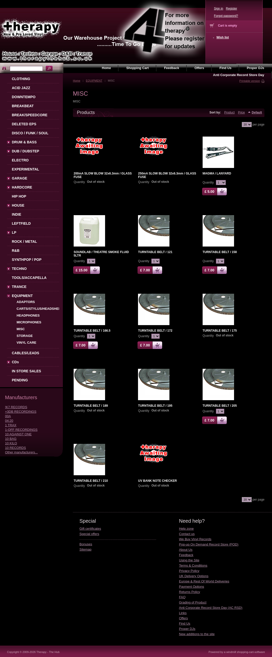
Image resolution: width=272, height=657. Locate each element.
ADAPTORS (26, 302)
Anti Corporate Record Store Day (238, 75)
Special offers (89, 534)
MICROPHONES (29, 322)
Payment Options (191, 586)
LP (14, 232)
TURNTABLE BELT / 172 (155, 330)
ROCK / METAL (24, 242)
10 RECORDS (15, 448)
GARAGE (19, 178)
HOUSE (18, 205)
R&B (15, 251)
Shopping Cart (137, 68)
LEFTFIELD (21, 223)
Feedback (186, 555)
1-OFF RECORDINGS (21, 430)
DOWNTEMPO (23, 97)
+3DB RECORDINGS (20, 411)
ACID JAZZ (21, 88)
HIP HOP (19, 196)
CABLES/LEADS (25, 353)
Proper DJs (187, 629)
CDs (15, 362)
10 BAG (11, 439)
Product (229, 112)
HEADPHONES (28, 315)
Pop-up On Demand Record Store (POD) (208, 544)
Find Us (184, 623)
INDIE (16, 214)
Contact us (187, 534)
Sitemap (85, 549)
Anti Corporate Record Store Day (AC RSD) (210, 608)
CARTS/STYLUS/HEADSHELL (40, 309)
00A (8, 416)
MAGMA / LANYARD (217, 173)
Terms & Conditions (193, 565)
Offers (183, 618)
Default (257, 112)
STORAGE (25, 336)
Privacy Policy (189, 571)
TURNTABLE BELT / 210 (91, 481)
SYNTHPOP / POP (26, 260)
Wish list (222, 37)
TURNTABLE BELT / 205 (220, 405)
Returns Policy (189, 592)
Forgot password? (226, 16)
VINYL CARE (26, 342)
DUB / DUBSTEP (25, 151)
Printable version (249, 80)
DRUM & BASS (24, 142)
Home (76, 80)
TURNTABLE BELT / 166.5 (92, 330)
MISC (21, 329)
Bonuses (85, 544)
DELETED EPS (24, 124)
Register (231, 8)
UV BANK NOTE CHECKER (157, 481)
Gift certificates (90, 528)
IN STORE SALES (26, 371)
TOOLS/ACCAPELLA (29, 278)
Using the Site (189, 560)
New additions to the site (197, 634)
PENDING (20, 380)
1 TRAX (10, 425)
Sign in (218, 8)
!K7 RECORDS (16, 407)
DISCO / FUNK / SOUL (30, 133)
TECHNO (19, 269)
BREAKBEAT (23, 106)
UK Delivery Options (193, 576)
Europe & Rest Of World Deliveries (204, 581)
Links (183, 613)
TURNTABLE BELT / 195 (155, 405)
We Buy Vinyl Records (195, 539)
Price (241, 112)
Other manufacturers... (21, 452)
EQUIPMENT (94, 80)
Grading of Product (192, 602)
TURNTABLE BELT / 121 (155, 252)
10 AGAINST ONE (18, 434)
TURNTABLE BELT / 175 (220, 330)
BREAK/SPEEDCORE (30, 115)
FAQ (182, 597)
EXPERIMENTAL (25, 169)
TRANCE (19, 287)
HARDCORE (22, 187)
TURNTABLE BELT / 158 (220, 252)
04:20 (9, 421)
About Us (185, 550)
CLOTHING (21, 79)
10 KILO (11, 443)
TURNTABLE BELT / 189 (91, 405)
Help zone (186, 528)
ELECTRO (20, 160)
